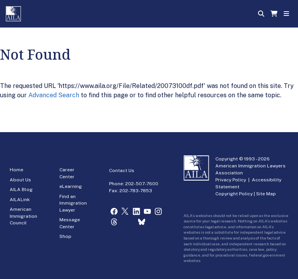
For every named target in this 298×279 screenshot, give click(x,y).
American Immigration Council (23, 216)
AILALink (20, 199)
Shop (65, 236)
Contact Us (121, 170)
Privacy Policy (230, 180)
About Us (20, 180)
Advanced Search (53, 95)
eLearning (70, 186)
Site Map (266, 193)
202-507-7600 (141, 183)
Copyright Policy (234, 193)
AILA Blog (21, 189)
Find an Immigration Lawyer (73, 203)
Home (16, 169)
